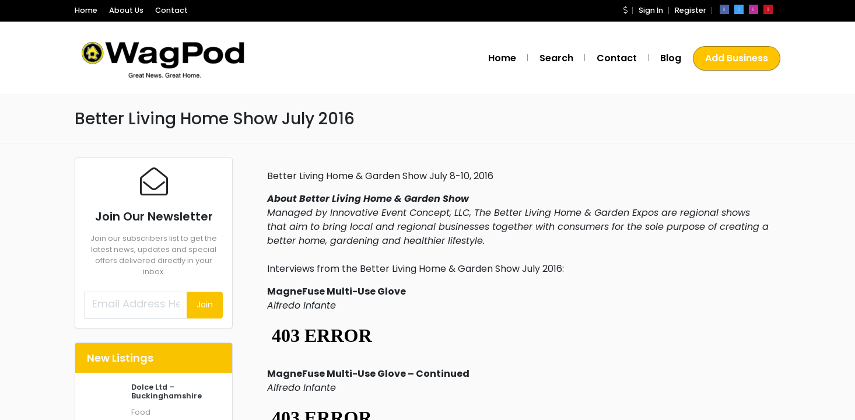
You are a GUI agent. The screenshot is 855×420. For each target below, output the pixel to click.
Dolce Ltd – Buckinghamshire (166, 391)
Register (690, 10)
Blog (670, 58)
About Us (126, 10)
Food (140, 412)
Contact (171, 10)
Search (556, 58)
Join (205, 304)
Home (86, 10)
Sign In (651, 10)
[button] (625, 10)
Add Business (736, 58)
